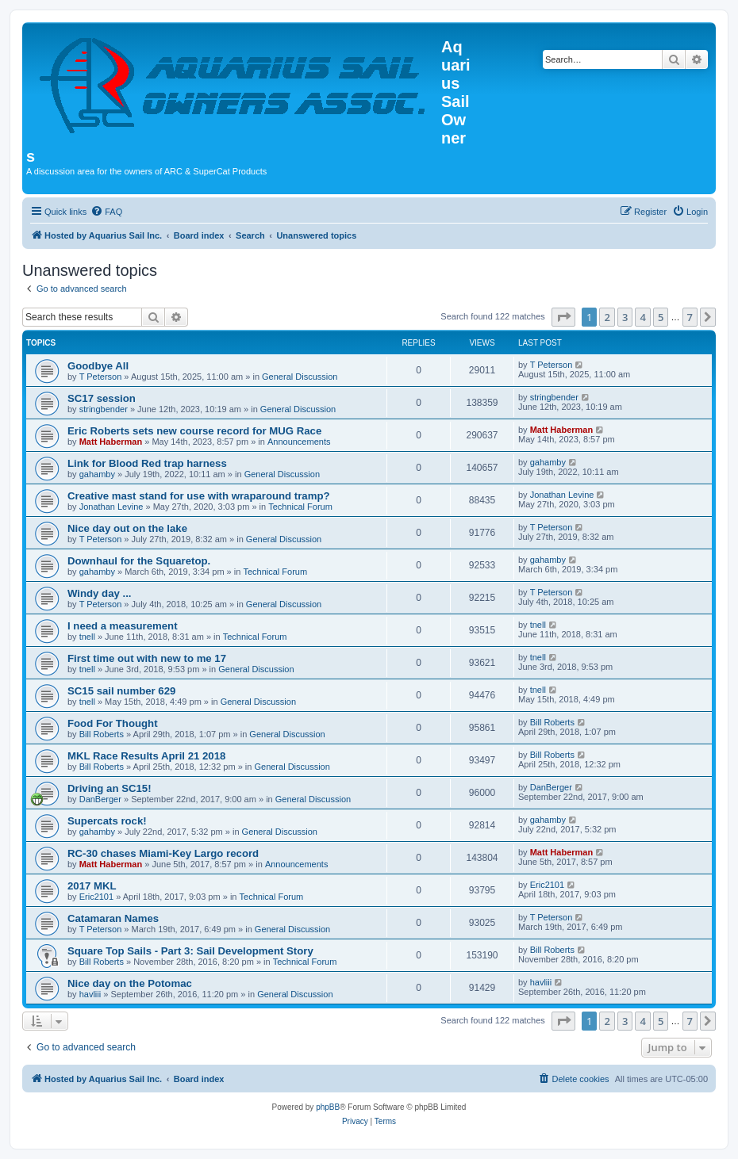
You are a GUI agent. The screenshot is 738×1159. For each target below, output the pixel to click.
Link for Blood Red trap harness (147, 463)
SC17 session (101, 398)
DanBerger (100, 799)
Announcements (299, 441)
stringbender (103, 409)
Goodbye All (98, 366)
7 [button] (690, 317)
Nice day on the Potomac (129, 983)
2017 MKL (92, 886)
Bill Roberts (101, 734)
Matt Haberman (110, 441)
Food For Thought (112, 723)
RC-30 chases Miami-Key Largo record (163, 853)
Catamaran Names (113, 918)
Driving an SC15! (109, 788)
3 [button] (625, 317)
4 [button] (642, 317)
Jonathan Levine (111, 506)
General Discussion (299, 376)
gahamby (97, 474)
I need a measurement (122, 626)
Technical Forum (300, 506)
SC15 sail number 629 (121, 691)
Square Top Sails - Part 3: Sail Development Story (190, 951)
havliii (90, 994)
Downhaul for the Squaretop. (138, 561)
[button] (563, 317)
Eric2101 (96, 896)
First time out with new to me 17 (146, 658)
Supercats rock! (107, 821)
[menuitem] (106, 211)
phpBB (328, 1107)
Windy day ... (99, 593)
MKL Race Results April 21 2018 (146, 756)
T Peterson (100, 376)
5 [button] (660, 317)
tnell (87, 636)
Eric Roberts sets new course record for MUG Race (194, 431)
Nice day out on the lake (127, 528)
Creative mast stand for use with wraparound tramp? (198, 496)
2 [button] (606, 317)
